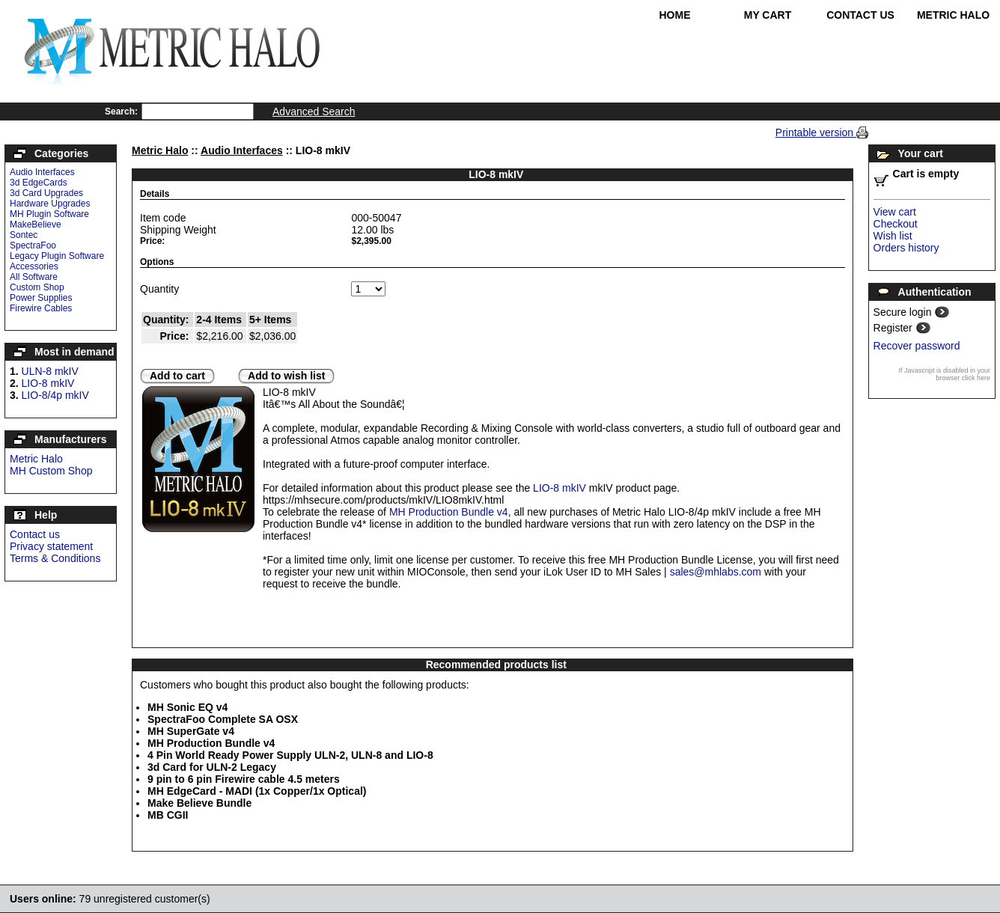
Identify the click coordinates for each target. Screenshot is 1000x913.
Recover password (917, 346)
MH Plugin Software (49, 214)
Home (675, 15)
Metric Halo (953, 15)
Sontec (23, 235)
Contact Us (860, 15)
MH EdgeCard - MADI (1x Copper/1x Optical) (256, 791)
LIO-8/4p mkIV (55, 395)
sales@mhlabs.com (715, 572)
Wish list (893, 236)
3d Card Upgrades (46, 193)
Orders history (906, 248)
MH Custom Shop (51, 471)
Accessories (34, 266)
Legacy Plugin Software (57, 256)
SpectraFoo (33, 245)
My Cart (768, 15)
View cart (895, 212)
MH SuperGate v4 (190, 731)
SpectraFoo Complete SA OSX (222, 719)
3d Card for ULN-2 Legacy (211, 767)
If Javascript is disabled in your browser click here (944, 374)
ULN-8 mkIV (50, 371)
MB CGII (167, 815)
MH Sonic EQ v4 (187, 707)
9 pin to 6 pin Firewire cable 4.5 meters (243, 779)
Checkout (896, 224)
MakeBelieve (35, 224)
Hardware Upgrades (50, 203)
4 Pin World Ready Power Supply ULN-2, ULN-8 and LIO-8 (290, 755)
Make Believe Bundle (199, 803)
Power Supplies (41, 298)
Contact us (35, 534)
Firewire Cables (41, 308)
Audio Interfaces (42, 172)
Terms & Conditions (55, 558)
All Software (34, 277)
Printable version (815, 132)
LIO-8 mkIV (48, 383)
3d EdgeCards (38, 182)
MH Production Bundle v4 (448, 512)
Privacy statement (51, 546)
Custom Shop (37, 287)
